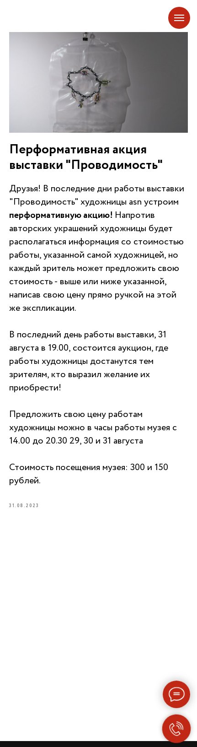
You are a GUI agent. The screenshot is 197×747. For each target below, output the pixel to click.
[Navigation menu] (179, 18)
